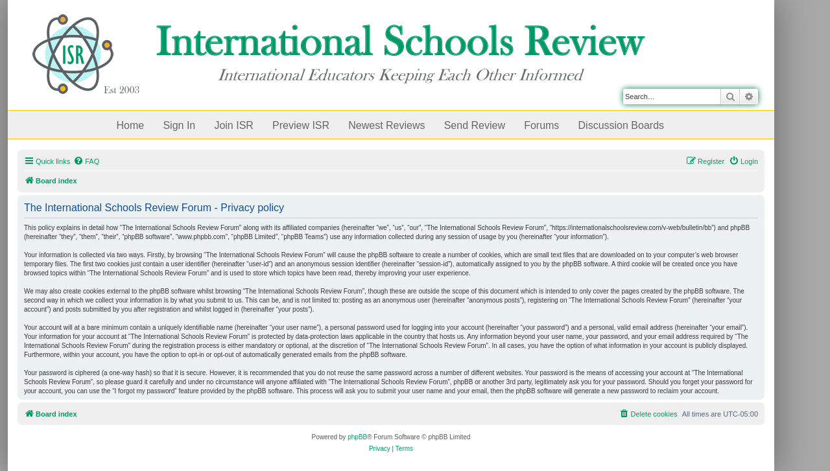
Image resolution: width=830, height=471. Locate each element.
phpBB (357, 437)
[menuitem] (86, 161)
